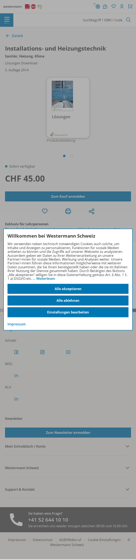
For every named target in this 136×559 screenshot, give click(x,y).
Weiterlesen (45, 278)
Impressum (17, 324)
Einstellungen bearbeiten (68, 312)
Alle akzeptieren (68, 289)
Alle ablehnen (68, 300)
